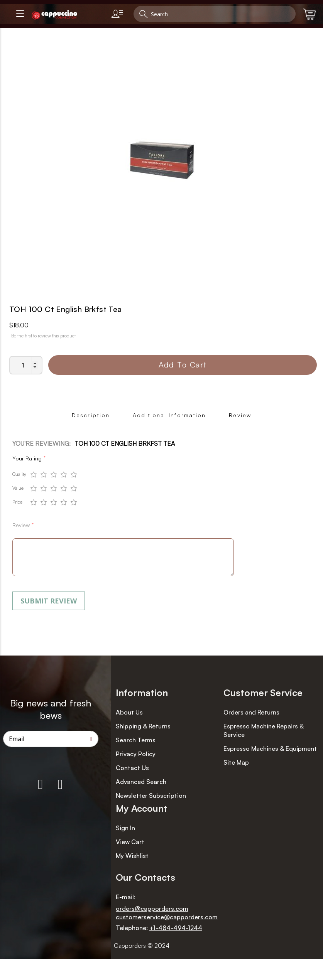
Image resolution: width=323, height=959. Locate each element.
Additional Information (169, 415)
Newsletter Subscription (151, 795)
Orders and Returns (251, 712)
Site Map (236, 762)
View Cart (130, 842)
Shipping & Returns (143, 726)
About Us (129, 712)
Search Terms (136, 740)
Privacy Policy (136, 754)
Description (91, 415)
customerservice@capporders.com (167, 917)
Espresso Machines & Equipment (270, 748)
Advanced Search (141, 781)
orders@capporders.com (152, 908)
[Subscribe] (91, 739)
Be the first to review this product (43, 336)
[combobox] (215, 14)
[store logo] (68, 15)
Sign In (125, 828)
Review (240, 415)
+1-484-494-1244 (175, 928)
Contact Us (132, 768)
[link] (119, 14)
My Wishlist (132, 856)
